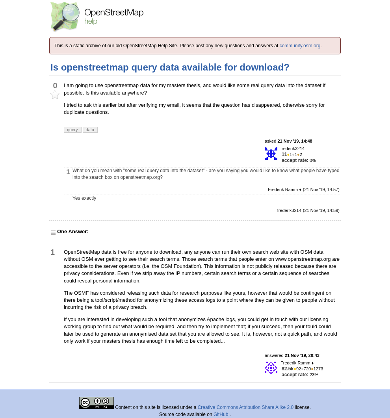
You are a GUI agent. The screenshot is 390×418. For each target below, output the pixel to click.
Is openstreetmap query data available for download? (170, 67)
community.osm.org (300, 45)
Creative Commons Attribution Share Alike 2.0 (245, 407)
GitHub (222, 414)
